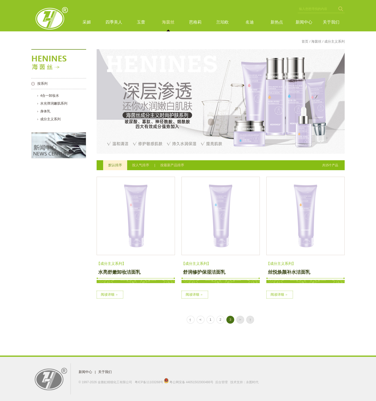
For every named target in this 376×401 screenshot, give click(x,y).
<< (200, 320)
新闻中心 (304, 22)
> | (249, 320)
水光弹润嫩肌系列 (53, 103)
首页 (305, 41)
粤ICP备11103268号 (149, 382)
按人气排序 (140, 165)
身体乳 (45, 111)
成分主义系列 (50, 119)
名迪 (249, 22)
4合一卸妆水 (49, 96)
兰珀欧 (222, 22)
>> (239, 320)
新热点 (277, 22)
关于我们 (331, 22)
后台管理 (221, 382)
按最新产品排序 (172, 165)
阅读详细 (110, 294)
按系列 (42, 83)
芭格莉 (195, 22)
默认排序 (115, 165)
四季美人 (113, 22)
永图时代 (252, 382)
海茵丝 (168, 22)
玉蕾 (141, 22)
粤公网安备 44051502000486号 (189, 382)
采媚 (87, 22)
